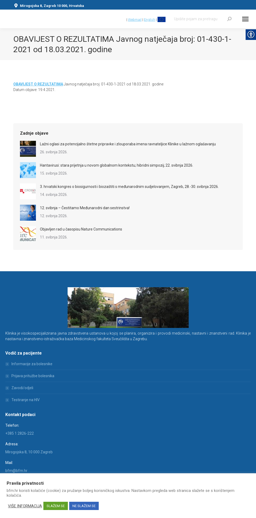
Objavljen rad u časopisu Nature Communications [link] (81, 229)
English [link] (149, 20)
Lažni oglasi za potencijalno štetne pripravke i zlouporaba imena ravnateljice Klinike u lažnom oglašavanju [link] (128, 144)
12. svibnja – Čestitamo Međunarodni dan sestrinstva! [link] (85, 208)
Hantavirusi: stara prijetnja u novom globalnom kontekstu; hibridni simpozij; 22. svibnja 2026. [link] (116, 165)
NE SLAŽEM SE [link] (84, 506)
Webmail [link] (135, 20)
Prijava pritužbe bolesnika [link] (32, 376)
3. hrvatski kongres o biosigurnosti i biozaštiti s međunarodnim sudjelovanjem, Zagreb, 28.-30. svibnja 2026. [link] (129, 186)
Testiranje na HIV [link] (25, 400)
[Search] (203, 18)
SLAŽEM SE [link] (56, 506)
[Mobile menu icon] (245, 19)
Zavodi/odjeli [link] (22, 388)
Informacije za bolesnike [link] (31, 364)
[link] (123, 20)
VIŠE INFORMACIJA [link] (25, 506)
